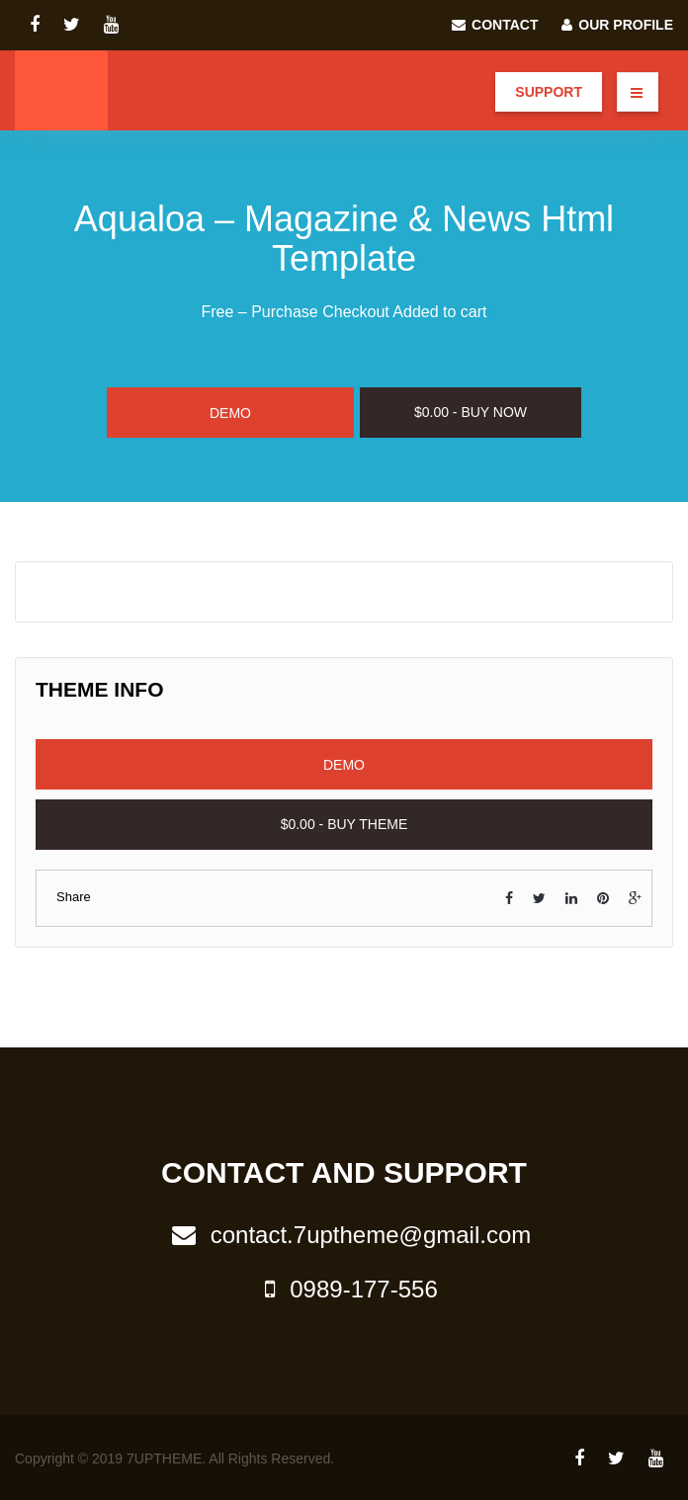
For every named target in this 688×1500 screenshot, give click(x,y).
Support (548, 92)
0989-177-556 (343, 1289)
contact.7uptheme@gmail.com (344, 1234)
